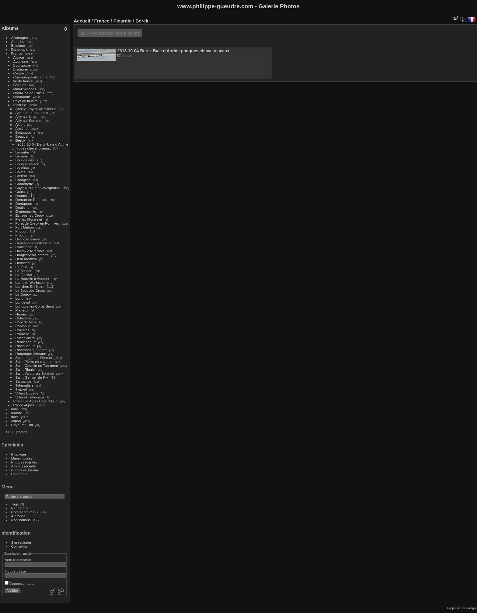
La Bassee (24, 271)
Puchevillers (25, 338)
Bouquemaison (28, 164)
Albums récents (23, 466)
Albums (10, 28)
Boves (21, 172)
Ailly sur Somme (28, 120)
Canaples (23, 180)
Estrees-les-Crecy (30, 215)
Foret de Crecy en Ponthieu (37, 223)
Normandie (22, 97)
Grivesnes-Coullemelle (33, 243)
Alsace (18, 57)
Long (20, 298)
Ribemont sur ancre (31, 350)
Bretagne (20, 69)
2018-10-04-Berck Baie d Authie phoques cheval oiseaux (40, 146)
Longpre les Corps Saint (35, 306)
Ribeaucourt (25, 346)
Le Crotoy (23, 294)
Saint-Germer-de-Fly (32, 377)
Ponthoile (23, 326)
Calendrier (19, 474)
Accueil (82, 20)
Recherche (20, 508)
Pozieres (23, 330)
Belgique (18, 45)
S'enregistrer (21, 542)
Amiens (21, 128)
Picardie (19, 105)
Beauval (22, 136)
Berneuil (22, 156)
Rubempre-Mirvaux (31, 354)
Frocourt (22, 235)
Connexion (19, 546)
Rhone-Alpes (23, 405)
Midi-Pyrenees (24, 89)
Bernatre (22, 152)
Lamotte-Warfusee (30, 282)
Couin (20, 192)
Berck (21, 140)
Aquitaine (20, 61)
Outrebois (23, 318)
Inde (14, 409)
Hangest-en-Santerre (32, 255)
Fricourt (22, 231)
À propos (18, 516)
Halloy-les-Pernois (30, 251)
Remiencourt (26, 342)
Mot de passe (15, 571)
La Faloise (24, 275)
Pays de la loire (25, 101)
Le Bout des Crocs (30, 290)
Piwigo (471, 608)
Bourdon (22, 168)
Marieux (22, 310)
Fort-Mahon (25, 227)
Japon (16, 421)
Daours (21, 196)
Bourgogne (22, 65)
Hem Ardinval (26, 259)
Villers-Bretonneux (30, 397)
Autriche (17, 41)
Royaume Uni (22, 425)
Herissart (23, 263)
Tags (15, 504)
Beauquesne (26, 132)
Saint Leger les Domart (34, 358)
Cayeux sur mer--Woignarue (38, 188)
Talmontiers (25, 385)
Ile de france (23, 81)
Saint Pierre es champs (34, 361)
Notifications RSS (25, 520)
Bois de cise (25, 160)
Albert (20, 124)
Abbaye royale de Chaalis (36, 109)
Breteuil (22, 176)
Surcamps (24, 381)
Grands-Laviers (28, 239)
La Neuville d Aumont (32, 279)
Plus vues (19, 454)
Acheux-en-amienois (32, 113)
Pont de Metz (26, 322)
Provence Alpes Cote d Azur (35, 401)
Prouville (22, 334)
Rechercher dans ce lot (114, 33)
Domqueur (24, 203)
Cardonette (24, 184)
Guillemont (24, 247)
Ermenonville (26, 211)
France (17, 53)
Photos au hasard (25, 470)
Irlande (16, 413)
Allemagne (19, 38)
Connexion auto (20, 583)
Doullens (23, 207)
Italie (15, 417)
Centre (18, 73)
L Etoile (21, 267)
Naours (21, 314)
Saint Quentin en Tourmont (37, 365)
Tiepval (21, 389)
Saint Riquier (26, 369)
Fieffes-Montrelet (29, 219)
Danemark (19, 49)
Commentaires (23, 512)
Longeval (23, 302)
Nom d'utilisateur (18, 560)
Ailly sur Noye (26, 117)
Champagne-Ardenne (30, 77)
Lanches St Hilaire (30, 286)
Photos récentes (24, 462)
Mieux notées (22, 458)
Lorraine (19, 85)
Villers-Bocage (27, 393)
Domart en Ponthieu (31, 199)
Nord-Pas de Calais (28, 93)
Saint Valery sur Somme (35, 373)
